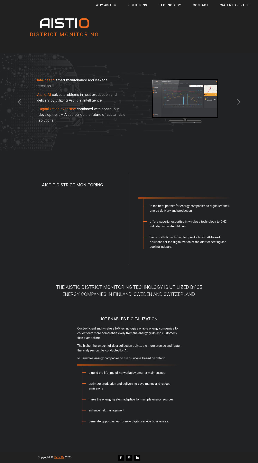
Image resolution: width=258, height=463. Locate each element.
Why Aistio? (106, 8)
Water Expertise (235, 8)
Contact (200, 8)
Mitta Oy (59, 457)
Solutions (137, 8)
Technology (170, 8)
